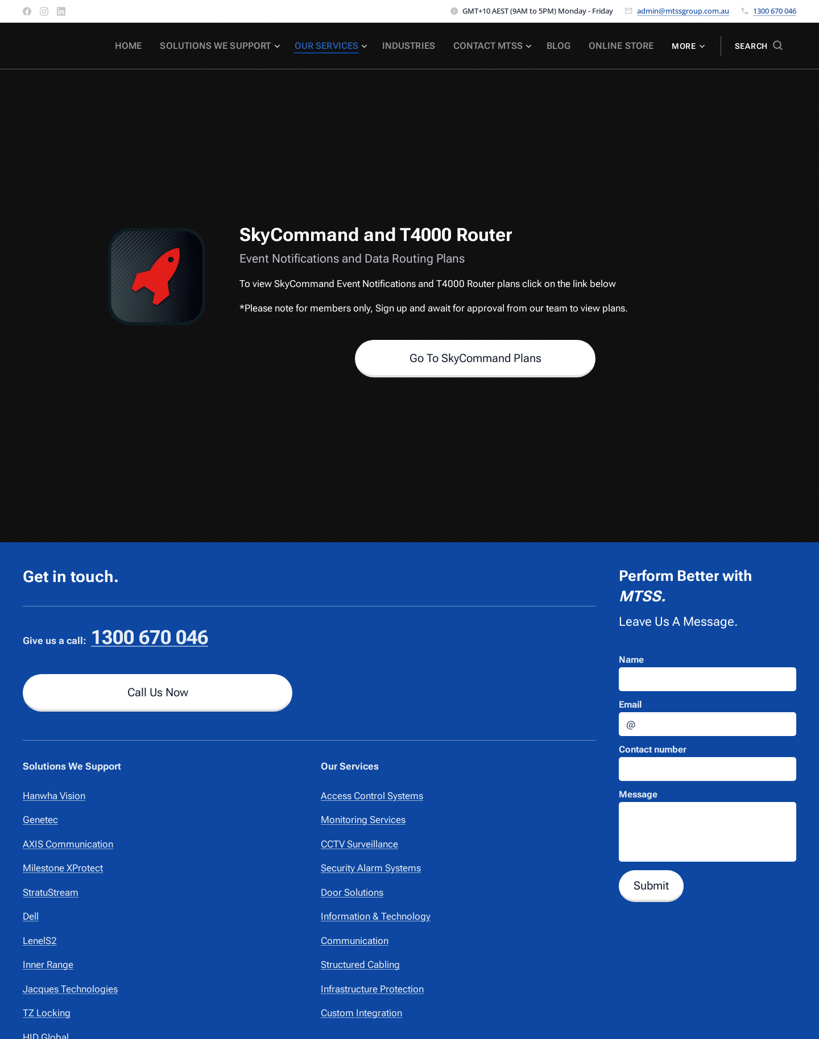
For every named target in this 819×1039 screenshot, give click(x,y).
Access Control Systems (372, 795)
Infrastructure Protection (372, 989)
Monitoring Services (363, 819)
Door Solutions (352, 892)
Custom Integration (361, 1013)
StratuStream (50, 892)
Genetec (40, 819)
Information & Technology (376, 916)
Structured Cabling (360, 964)
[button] (758, 46)
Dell (31, 916)
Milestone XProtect (63, 868)
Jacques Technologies (70, 989)
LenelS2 (40, 940)
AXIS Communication (68, 844)
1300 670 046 (774, 11)
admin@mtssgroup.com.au (683, 11)
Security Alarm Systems (371, 868)
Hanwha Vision (54, 795)
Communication (354, 940)
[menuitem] (157, 46)
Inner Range (48, 964)
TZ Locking (47, 1013)
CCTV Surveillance (359, 844)
